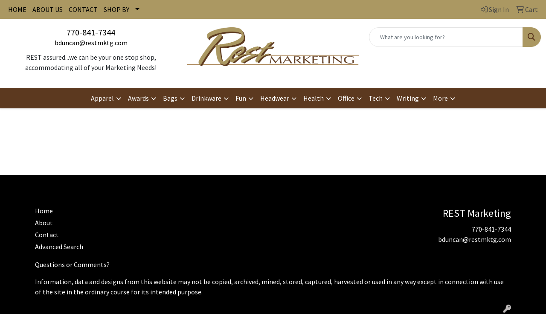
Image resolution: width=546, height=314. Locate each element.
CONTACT (83, 9)
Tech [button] (376, 98)
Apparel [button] (102, 98)
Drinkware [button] (206, 98)
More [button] (440, 98)
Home (44, 210)
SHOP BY (116, 9)
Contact (47, 234)
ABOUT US (47, 9)
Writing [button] (408, 98)
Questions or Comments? (72, 264)
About (44, 222)
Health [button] (313, 98)
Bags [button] (170, 98)
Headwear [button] (274, 98)
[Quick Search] (446, 37)
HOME (17, 9)
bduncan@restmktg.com (91, 42)
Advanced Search (59, 246)
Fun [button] (240, 98)
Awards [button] (138, 98)
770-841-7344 (91, 32)
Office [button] (346, 98)
